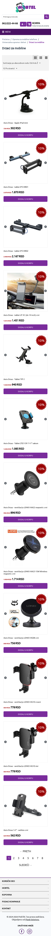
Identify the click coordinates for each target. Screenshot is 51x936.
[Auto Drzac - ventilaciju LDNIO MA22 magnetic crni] (25, 483)
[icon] (35, 57)
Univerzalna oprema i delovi (14, 42)
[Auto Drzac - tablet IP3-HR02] (25, 226)
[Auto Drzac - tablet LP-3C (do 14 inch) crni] (25, 291)
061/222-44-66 (10, 23)
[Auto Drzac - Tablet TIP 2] (25, 355)
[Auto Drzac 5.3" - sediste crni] (25, 806)
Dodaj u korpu (25, 135)
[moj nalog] (23, 24)
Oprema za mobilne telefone (24, 39)
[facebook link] (22, 931)
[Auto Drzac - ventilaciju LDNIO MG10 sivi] (25, 741)
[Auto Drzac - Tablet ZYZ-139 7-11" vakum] (25, 419)
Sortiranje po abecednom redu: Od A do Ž (21, 63)
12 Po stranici (10, 68)
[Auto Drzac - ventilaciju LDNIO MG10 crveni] (25, 677)
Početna (6, 39)
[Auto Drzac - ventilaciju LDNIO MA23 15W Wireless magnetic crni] (25, 547)
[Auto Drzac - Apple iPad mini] (25, 98)
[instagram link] (29, 931)
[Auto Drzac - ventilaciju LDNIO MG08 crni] (25, 613)
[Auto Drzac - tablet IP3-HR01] (25, 162)
